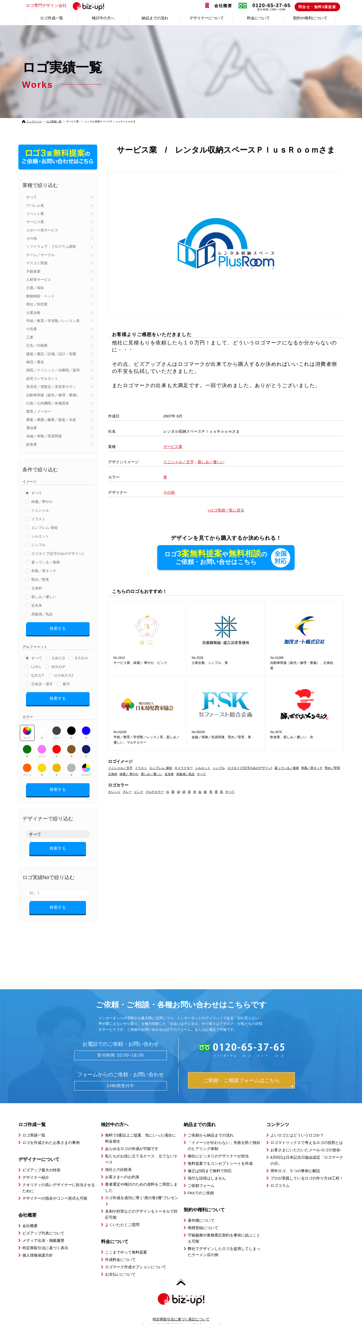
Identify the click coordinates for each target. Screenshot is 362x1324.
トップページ (34, 121)
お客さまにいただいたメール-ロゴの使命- (306, 1141)
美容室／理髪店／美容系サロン (51, 387)
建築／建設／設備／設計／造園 (51, 354)
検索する (58, 627)
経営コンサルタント (42, 378)
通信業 (31, 428)
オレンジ (27, 766)
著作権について (201, 1211)
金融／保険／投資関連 (44, 436)
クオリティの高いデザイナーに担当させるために (58, 1179)
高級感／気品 (42, 614)
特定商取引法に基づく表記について (181, 1310)
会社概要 (223, 6)
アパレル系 (35, 205)
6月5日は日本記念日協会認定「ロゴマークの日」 (306, 1151)
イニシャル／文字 (178, 462)
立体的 (36, 588)
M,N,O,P (58, 665)
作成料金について (120, 1250)
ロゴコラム (279, 1176)
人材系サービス (38, 280)
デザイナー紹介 (35, 1168)
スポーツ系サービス (42, 230)
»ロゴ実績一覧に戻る (226, 510)
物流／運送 (35, 362)
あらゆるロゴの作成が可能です (131, 1140)
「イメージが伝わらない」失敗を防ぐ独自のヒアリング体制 (224, 1136)
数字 (66, 682)
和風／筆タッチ (43, 571)
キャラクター (184, 768)
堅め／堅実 (40, 579)
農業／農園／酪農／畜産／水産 (51, 420)
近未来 (36, 605)
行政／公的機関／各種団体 (47, 403)
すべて (31, 197)
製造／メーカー (38, 411)
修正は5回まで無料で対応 (210, 1162)
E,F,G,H (81, 656)
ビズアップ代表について (43, 1224)
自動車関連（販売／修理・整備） (53, 395)
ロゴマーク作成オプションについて (135, 1258)
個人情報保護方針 (37, 1246)
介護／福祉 (35, 288)
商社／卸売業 (37, 304)
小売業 (31, 329)
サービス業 (35, 222)
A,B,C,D (58, 656)
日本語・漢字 (42, 682)
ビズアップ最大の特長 (41, 1161)
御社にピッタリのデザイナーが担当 (218, 1147)
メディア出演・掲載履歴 (43, 1231)
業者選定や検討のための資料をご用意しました (141, 1178)
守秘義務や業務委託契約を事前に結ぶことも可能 (224, 1229)
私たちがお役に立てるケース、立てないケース (141, 1150)
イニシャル (40, 510)
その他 (31, 238)
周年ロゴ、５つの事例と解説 (295, 1162)
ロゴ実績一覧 (54, 121)
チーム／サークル (40, 255)
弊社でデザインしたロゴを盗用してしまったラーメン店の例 (224, 1243)
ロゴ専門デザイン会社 (67, 5)
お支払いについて (120, 1265)
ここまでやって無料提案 (126, 1243)
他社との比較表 (118, 1160)
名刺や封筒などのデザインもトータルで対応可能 (141, 1205)
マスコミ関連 (37, 263)
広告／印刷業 (37, 345)
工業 (29, 337)
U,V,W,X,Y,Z (63, 674)
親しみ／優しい (43, 597)
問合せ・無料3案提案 (317, 7)
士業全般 (33, 313)
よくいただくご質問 (122, 1216)
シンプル (38, 545)
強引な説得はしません (207, 1169)
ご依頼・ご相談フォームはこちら (241, 1071)
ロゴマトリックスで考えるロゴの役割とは (306, 1133)
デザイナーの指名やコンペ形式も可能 (54, 1189)
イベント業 (35, 214)
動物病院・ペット (40, 296)
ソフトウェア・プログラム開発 (51, 246)
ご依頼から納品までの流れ (211, 1126)
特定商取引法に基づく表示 (45, 1239)
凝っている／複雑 (45, 562)
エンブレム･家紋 (44, 528)
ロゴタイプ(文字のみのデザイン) (57, 553)
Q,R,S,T (37, 674)
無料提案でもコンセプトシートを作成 (220, 1154)
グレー (56, 729)
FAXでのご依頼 (201, 1184)
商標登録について (203, 1219)
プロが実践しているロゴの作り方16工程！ (306, 1169)
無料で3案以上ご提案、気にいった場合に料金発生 (140, 1129)
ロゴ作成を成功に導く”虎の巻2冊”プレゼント (141, 1192)
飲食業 (31, 444)
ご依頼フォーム (201, 1176)
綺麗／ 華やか (129, 774)
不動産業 (33, 271)
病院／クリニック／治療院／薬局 (53, 370)
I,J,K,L (36, 665)
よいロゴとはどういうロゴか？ (297, 1126)
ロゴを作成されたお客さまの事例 (51, 1133)
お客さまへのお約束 (122, 1168)
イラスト (38, 519)
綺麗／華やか (42, 502)
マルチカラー (86, 766)
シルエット (40, 536)
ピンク (41, 747)
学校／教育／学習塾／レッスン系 (53, 321)
